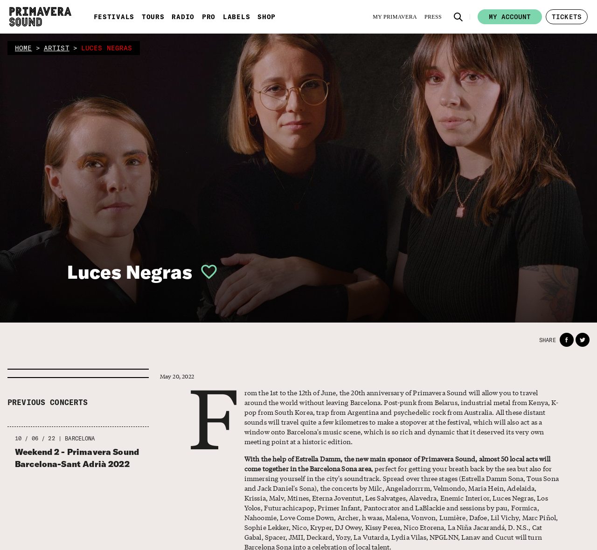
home (23, 48)
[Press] (433, 17)
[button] (458, 16)
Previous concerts (47, 402)
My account (510, 17)
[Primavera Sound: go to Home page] (40, 17)
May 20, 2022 (177, 376)
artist (56, 48)
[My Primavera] (395, 17)
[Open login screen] (205, 271)
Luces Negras (129, 271)
